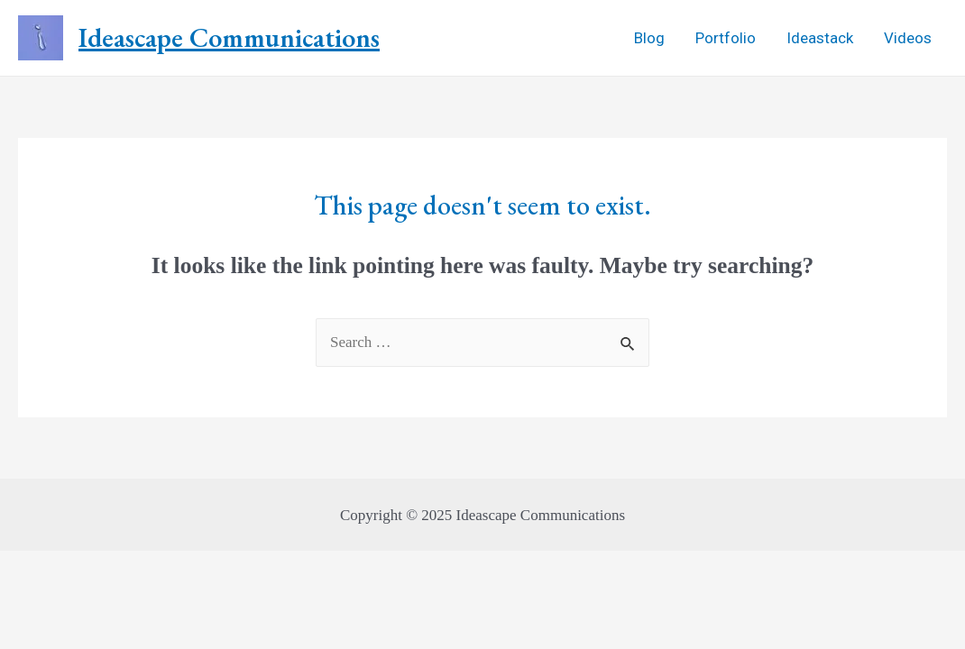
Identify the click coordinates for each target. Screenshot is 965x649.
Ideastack (819, 38)
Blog (649, 38)
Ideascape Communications (229, 37)
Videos (908, 38)
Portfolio (725, 38)
